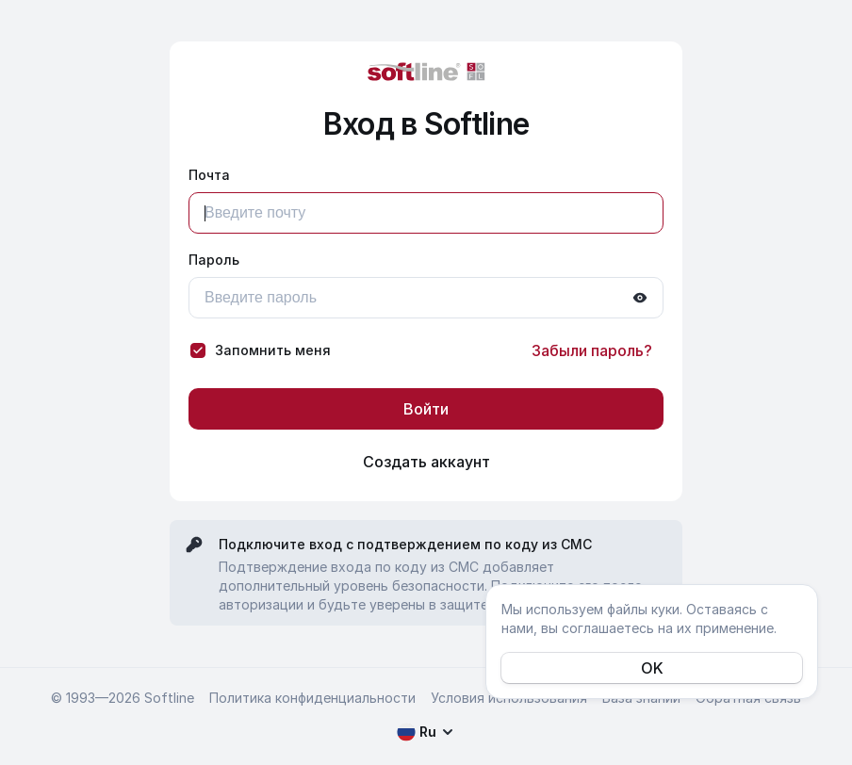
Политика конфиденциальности (312, 698)
